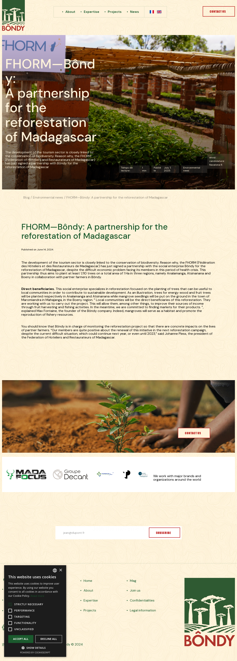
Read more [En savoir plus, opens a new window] (37, 596)
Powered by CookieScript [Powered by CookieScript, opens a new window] (35, 652)
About (70, 12)
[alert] (35, 611)
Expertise (91, 12)
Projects (115, 12)
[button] (35, 648)
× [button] (60, 570)
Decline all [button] (49, 639)
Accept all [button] (21, 639)
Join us (135, 590)
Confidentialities (142, 600)
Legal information (143, 610)
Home (88, 581)
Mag (133, 581)
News (134, 12)
